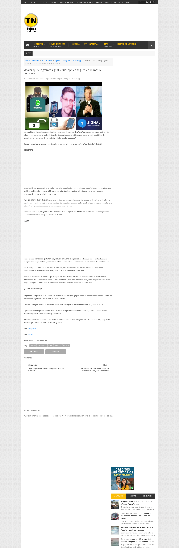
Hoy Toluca (43, 2)
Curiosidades (118, 2)
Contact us (149, 475)
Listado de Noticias (126, 44)
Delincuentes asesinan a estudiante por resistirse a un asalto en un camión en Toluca (138, 108)
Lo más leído (122, 88)
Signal (57, 60)
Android (99, 2)
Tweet (32, 351)
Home (27, 60)
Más (108, 45)
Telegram (66, 60)
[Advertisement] (136, 23)
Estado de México (57, 45)
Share (49, 351)
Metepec (33, 2)
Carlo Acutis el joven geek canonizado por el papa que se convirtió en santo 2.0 (138, 188)
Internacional (81, 2)
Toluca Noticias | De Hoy (52, 544)
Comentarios (148, 88)
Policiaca (53, 2)
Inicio (26, 2)
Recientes (38, 45)
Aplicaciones (47, 60)
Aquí (153, 544)
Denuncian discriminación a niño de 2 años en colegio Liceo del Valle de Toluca (140, 134)
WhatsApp (77, 60)
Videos (128, 2)
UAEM (91, 2)
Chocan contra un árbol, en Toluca (140, 212)
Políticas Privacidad (135, 544)
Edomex (61, 2)
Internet (107, 2)
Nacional (70, 2)
